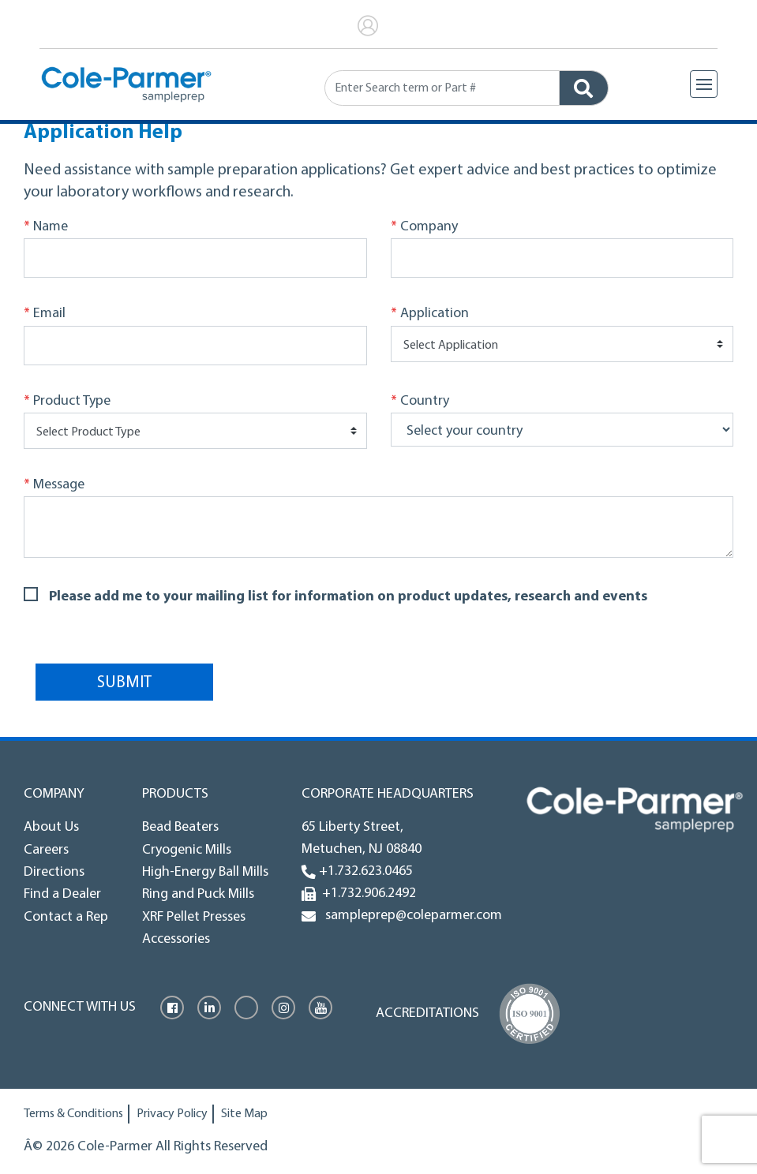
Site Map (244, 1114)
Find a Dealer (62, 894)
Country (420, 402)
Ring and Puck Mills (198, 894)
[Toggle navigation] (704, 84)
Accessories (176, 939)
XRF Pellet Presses (193, 917)
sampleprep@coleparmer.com (410, 915)
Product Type (67, 402)
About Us (51, 827)
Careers (46, 850)
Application (430, 314)
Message (54, 485)
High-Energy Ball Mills (205, 872)
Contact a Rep (66, 917)
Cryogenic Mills (186, 850)
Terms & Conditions (73, 1114)
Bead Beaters (180, 827)
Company (424, 227)
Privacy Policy (172, 1114)
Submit (124, 683)
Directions (54, 872)
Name (46, 227)
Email (45, 314)
